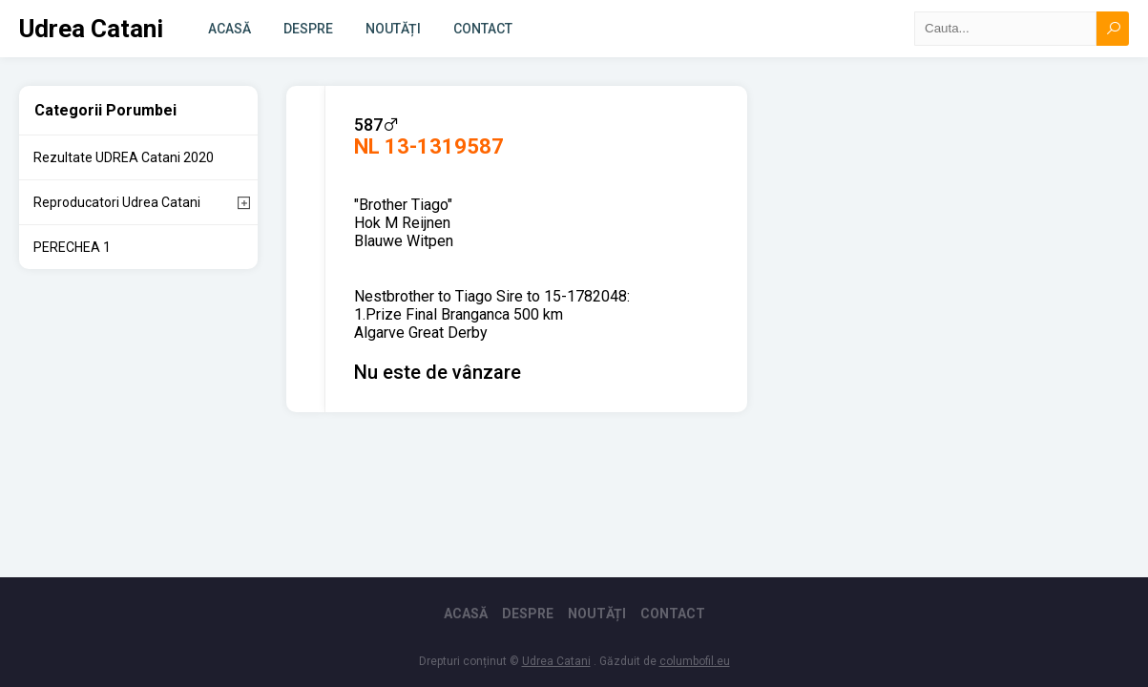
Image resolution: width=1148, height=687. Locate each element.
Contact (482, 28)
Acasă (229, 28)
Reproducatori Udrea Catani (116, 202)
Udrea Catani (91, 28)
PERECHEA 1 (72, 247)
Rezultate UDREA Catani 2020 (123, 157)
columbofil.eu (694, 661)
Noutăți (393, 28)
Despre (308, 28)
